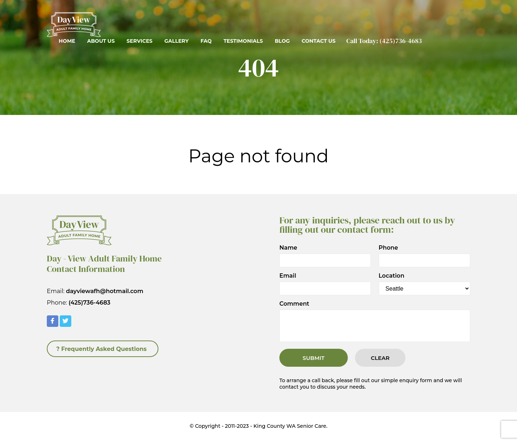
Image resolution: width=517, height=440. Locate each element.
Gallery (176, 41)
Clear (380, 358)
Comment (294, 304)
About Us (101, 41)
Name (288, 248)
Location (392, 276)
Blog (282, 41)
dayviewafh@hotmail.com (104, 291)
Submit (314, 358)
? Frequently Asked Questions (101, 349)
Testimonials (243, 41)
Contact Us (319, 41)
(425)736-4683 (400, 40)
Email (287, 276)
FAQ (206, 41)
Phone (388, 248)
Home (67, 41)
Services (140, 41)
